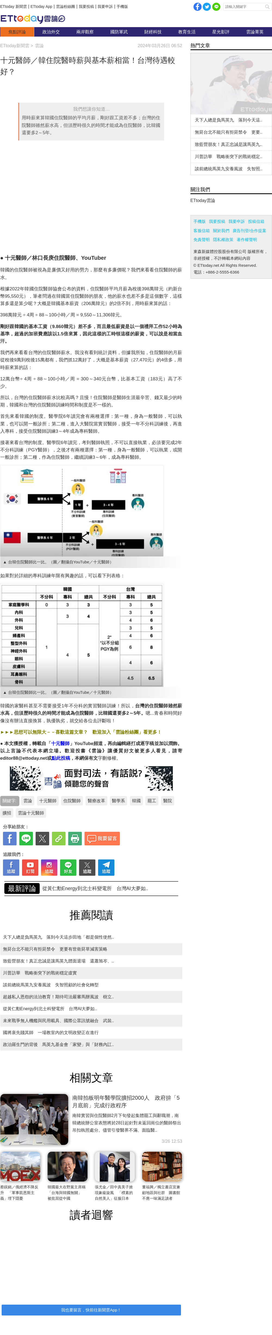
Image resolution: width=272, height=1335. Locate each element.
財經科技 (153, 32)
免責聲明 (201, 239)
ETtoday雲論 (202, 200)
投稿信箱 (256, 221)
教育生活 (187, 32)
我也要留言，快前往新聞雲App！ (91, 1310)
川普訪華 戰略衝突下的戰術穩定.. (228, 156)
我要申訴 (105, 6)
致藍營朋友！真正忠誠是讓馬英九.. (228, 144)
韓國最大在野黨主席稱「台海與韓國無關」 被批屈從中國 (67, 1193)
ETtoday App (41, 6)
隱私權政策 (223, 239)
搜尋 (267, 6)
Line (216, 7)
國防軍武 (119, 32)
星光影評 (221, 32)
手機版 (122, 6)
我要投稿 (86, 6)
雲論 (35, 19)
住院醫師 (72, 800)
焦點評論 (17, 32)
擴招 (6, 813)
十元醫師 (48, 800)
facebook (197, 7)
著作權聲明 (247, 239)
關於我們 (221, 230)
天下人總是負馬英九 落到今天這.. (228, 120)
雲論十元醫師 (31, 813)
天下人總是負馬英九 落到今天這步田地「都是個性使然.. (58, 937)
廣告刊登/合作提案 (249, 230)
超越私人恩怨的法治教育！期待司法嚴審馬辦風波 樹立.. (58, 996)
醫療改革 (96, 800)
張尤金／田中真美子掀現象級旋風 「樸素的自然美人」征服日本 (114, 1193)
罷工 (152, 800)
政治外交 (51, 32)
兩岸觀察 (85, 32)
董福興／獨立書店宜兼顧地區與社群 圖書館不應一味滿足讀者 (161, 1193)
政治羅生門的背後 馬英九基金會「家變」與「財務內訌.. (58, 1044)
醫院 (167, 800)
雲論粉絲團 (65, 6)
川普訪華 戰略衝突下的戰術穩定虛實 (40, 973)
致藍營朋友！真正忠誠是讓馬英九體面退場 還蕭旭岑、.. (104, 888)
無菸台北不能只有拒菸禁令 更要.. (228, 132)
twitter (207, 7)
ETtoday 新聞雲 (13, 6)
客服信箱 (201, 230)
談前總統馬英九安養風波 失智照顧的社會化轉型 (51, 985)
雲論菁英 (255, 32)
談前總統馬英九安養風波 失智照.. (228, 168)
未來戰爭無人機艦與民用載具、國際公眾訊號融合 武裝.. (58, 1020)
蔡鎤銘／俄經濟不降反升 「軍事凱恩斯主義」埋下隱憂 (19, 1193)
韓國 (136, 800)
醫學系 (118, 800)
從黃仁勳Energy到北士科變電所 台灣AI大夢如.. (50, 1008)
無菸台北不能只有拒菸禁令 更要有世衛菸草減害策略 (55, 949)
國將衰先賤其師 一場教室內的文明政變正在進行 (51, 1032)
